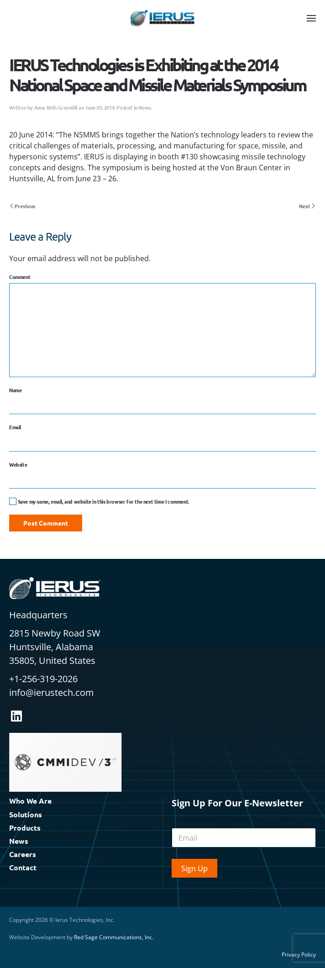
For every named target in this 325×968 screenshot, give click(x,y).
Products (25, 827)
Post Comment (45, 523)
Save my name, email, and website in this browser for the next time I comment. (99, 501)
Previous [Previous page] (22, 206)
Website (18, 464)
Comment (19, 276)
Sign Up (194, 868)
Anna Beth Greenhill (55, 107)
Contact (23, 867)
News (144, 107)
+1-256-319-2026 (43, 679)
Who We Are (30, 800)
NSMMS (86, 135)
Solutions (25, 814)
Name (15, 390)
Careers (22, 854)
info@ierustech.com (51, 692)
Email (15, 427)
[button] (311, 18)
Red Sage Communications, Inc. (113, 937)
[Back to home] (162, 18)
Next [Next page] (307, 206)
